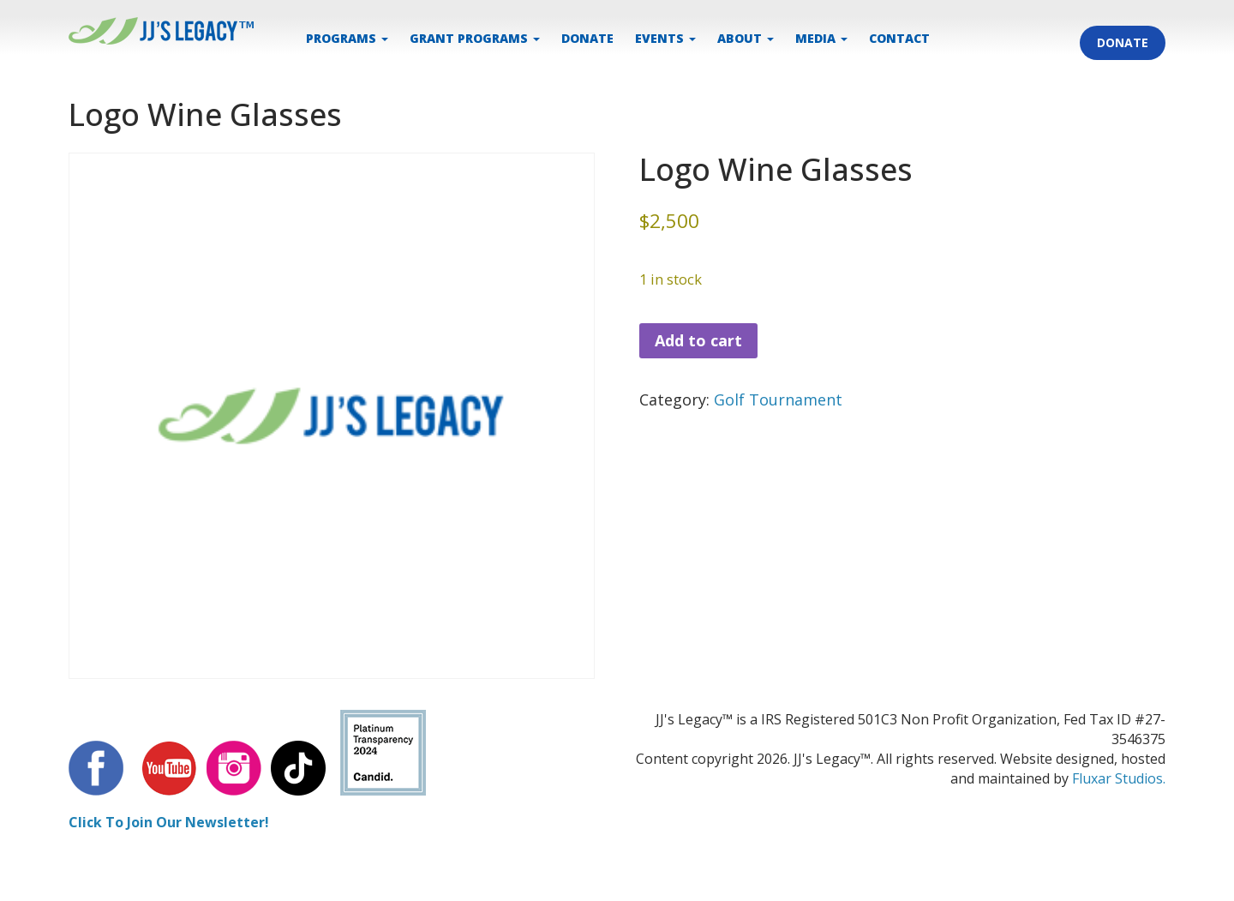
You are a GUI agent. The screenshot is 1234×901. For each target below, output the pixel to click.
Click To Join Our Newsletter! (169, 822)
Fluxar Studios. (1118, 778)
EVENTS (665, 38)
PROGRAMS (347, 38)
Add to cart (698, 340)
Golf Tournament (778, 399)
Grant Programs (475, 38)
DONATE (587, 38)
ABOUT (745, 38)
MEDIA (821, 38)
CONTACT (899, 38)
